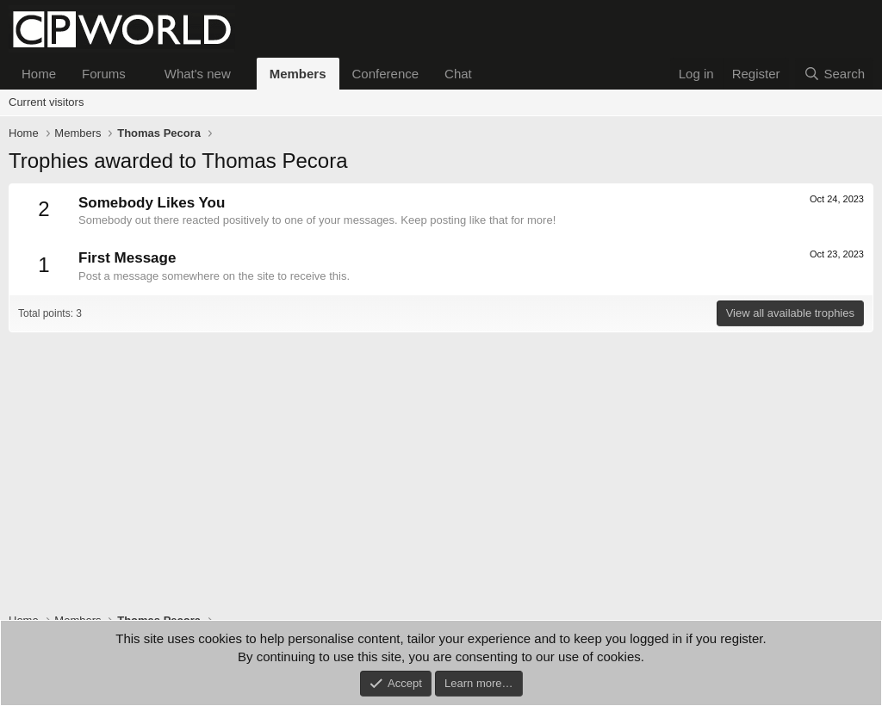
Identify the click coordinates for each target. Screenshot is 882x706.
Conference (385, 73)
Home (39, 73)
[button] (139, 74)
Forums (104, 73)
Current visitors (46, 102)
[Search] (834, 74)
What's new (198, 73)
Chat (458, 73)
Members (298, 73)
